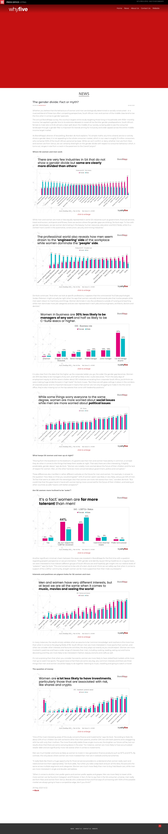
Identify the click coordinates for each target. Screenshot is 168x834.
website (95, 829)
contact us (87, 829)
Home (119, 8)
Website (155, 8)
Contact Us (145, 8)
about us (78, 829)
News (126, 8)
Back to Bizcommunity (156, 1)
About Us (135, 8)
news (72, 829)
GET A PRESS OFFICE (142, 1)
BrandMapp (42, 105)
